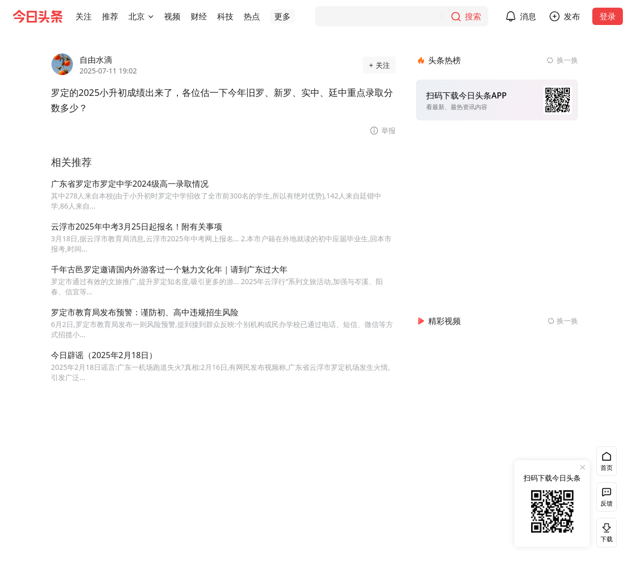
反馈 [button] (606, 503)
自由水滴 (96, 59)
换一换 (567, 60)
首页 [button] (606, 467)
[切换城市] (151, 16)
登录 (607, 16)
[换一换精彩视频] (562, 321)
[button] (83, 16)
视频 (172, 16)
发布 (572, 16)
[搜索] (401, 16)
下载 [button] (604, 532)
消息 (528, 16)
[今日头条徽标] (37, 16)
